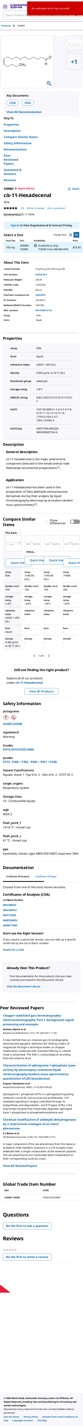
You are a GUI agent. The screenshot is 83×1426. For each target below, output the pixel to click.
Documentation (15, 149)
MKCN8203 (9, 905)
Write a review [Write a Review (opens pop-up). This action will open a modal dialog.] (35, 208)
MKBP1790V (10, 925)
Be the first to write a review (28, 1258)
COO (28, 103)
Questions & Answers (12, 172)
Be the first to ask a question (27, 1226)
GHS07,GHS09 (12, 724)
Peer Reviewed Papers (11, 160)
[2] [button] (35, 504)
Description (12, 131)
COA (13, 103)
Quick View (18, 563)
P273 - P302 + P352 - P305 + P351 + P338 (30, 762)
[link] (11, 1416)
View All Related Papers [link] (20, 1166)
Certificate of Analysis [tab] (17, 876)
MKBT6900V (10, 920)
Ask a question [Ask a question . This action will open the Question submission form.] (56, 208)
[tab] (9, 25)
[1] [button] (58, 467)
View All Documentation (24, 112)
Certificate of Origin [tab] (46, 876)
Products (6, 25)
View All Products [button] (41, 691)
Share (73, 188)
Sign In (15, 225)
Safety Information (18, 143)
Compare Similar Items (21, 137)
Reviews (10, 180)
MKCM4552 (10, 910)
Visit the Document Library (23, 986)
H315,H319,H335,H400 (18, 749)
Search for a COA (13, 949)
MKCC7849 (9, 915)
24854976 (40, 295)
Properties (11, 125)
